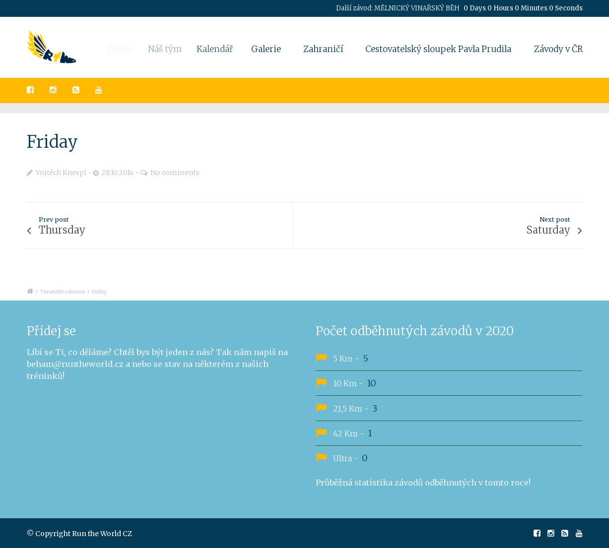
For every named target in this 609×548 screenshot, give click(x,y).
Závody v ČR (558, 49)
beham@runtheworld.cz (75, 364)
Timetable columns (62, 292)
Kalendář (221, 49)
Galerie (270, 49)
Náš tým (171, 49)
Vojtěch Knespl (61, 172)
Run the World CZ (102, 533)
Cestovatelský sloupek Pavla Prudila (438, 49)
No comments (175, 172)
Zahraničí (323, 49)
